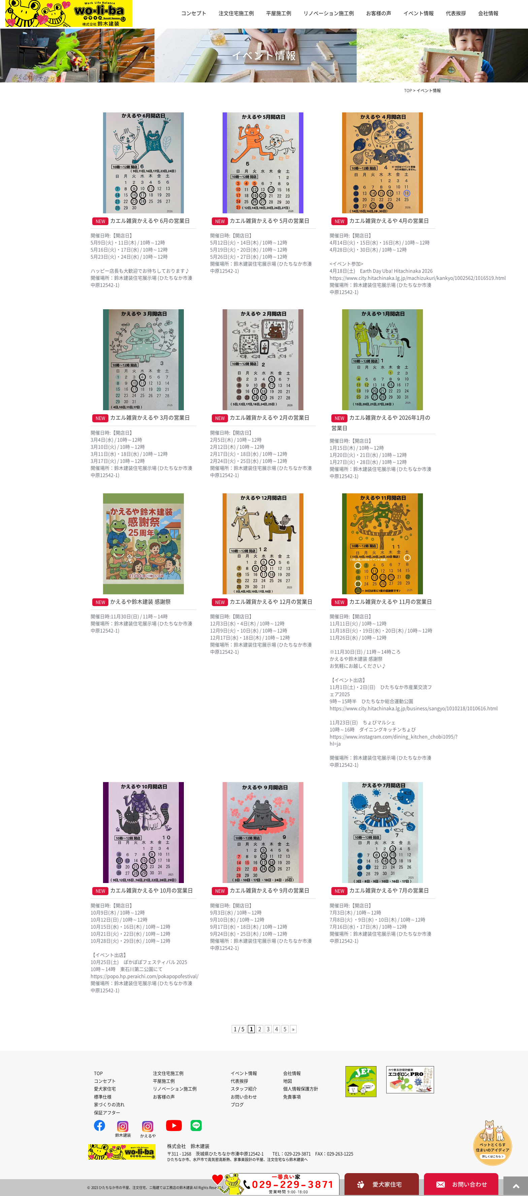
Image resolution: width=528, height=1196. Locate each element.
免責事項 (292, 1097)
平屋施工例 (278, 13)
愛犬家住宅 (105, 1089)
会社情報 (488, 13)
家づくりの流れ (109, 1104)
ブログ (237, 1104)
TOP (98, 1073)
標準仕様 (102, 1097)
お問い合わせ (244, 1097)
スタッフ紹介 (244, 1089)
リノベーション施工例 (328, 13)
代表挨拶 (456, 13)
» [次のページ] (293, 1029)
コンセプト (193, 13)
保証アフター (107, 1113)
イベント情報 (418, 13)
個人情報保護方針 (300, 1089)
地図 (287, 1081)
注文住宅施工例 (236, 13)
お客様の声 (378, 13)
